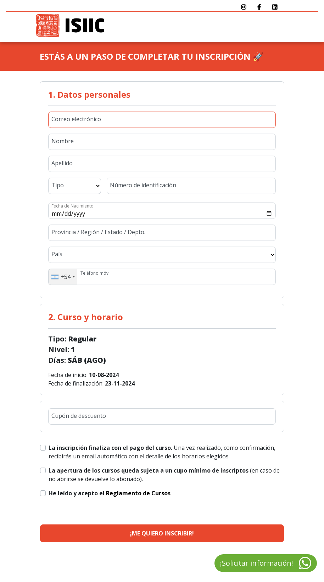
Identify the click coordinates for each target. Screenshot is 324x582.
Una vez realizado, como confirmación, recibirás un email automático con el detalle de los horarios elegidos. (162, 452)
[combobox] (63, 277)
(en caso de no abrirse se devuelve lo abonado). (164, 475)
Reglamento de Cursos (138, 493)
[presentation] (227, 503)
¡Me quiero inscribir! (162, 533)
